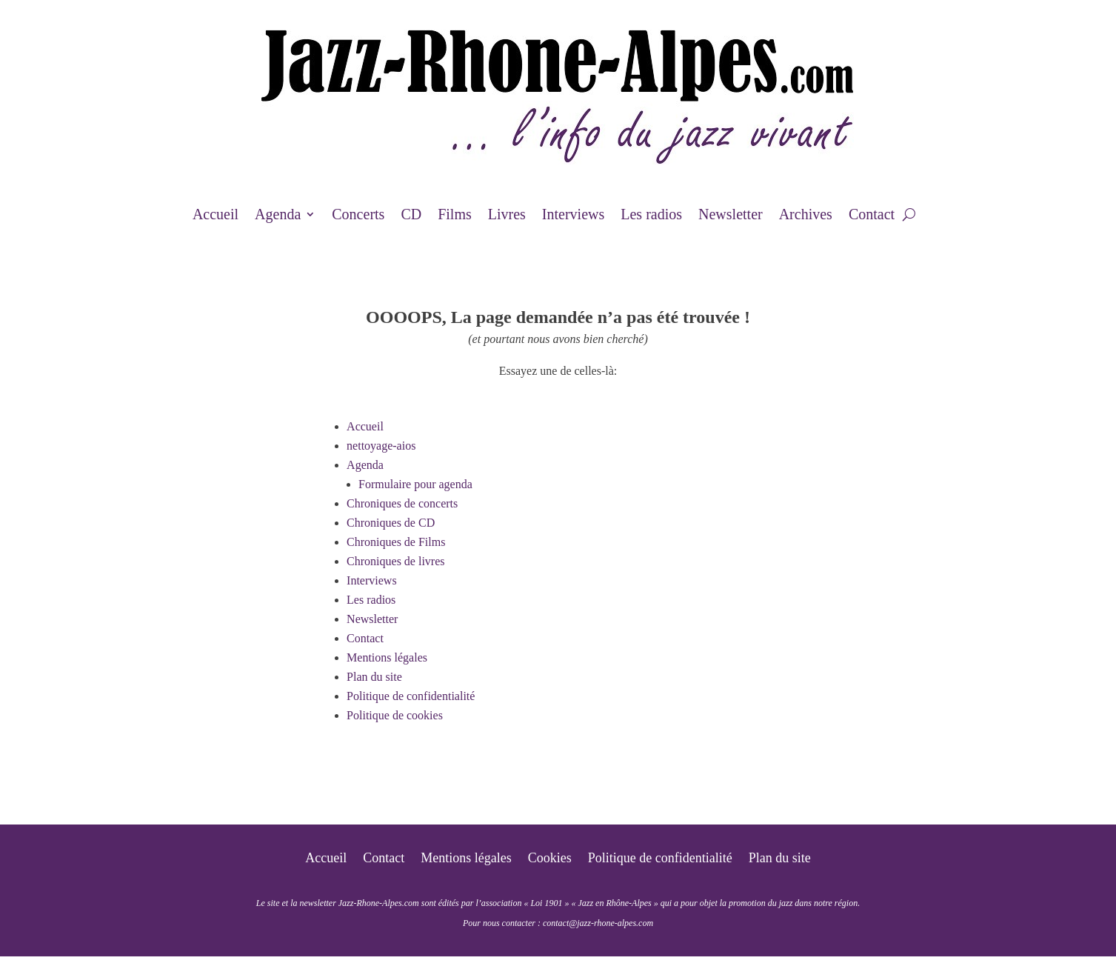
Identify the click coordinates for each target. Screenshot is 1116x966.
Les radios (651, 215)
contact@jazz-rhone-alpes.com (598, 923)
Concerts (358, 215)
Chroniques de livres (395, 561)
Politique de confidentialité (411, 696)
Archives (805, 215)
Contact (872, 215)
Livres (507, 215)
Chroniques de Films (396, 542)
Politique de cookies (395, 715)
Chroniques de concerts (402, 503)
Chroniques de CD (391, 522)
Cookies (550, 859)
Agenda (278, 215)
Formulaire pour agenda (415, 484)
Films (455, 215)
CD (411, 215)
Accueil (215, 215)
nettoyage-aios (381, 445)
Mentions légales (387, 657)
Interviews (573, 215)
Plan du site (374, 676)
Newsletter (730, 215)
